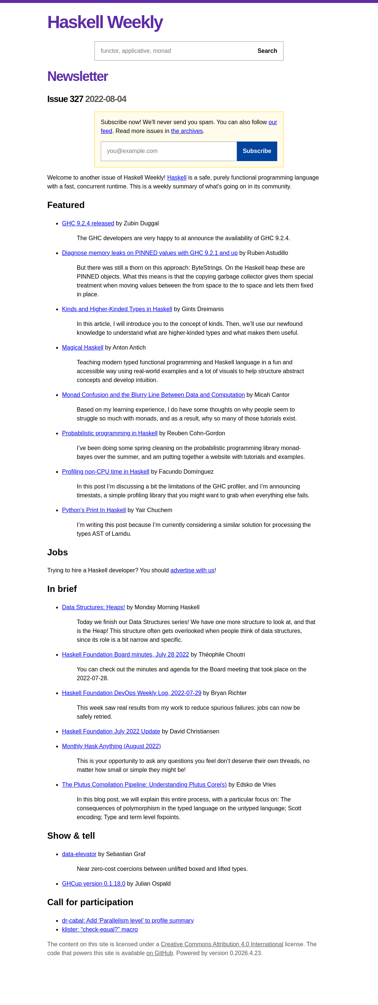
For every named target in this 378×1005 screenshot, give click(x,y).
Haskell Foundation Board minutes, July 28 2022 (125, 654)
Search (267, 51)
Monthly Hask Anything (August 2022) (111, 746)
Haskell (176, 177)
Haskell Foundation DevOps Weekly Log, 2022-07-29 (132, 693)
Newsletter (77, 76)
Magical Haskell (82, 347)
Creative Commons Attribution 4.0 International (222, 944)
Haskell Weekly (104, 22)
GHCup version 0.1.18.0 (94, 883)
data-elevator (79, 854)
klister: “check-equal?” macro (100, 929)
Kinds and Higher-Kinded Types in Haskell (117, 309)
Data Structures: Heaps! (93, 607)
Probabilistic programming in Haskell (110, 433)
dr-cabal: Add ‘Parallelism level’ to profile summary (128, 920)
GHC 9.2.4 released (88, 223)
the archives (187, 131)
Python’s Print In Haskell (94, 510)
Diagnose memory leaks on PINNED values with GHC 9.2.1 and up (150, 253)
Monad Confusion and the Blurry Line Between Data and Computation (153, 395)
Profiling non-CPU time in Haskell (106, 472)
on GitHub (160, 953)
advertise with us (192, 570)
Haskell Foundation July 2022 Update (111, 731)
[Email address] (169, 151)
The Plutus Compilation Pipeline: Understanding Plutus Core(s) (144, 784)
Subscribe (257, 151)
